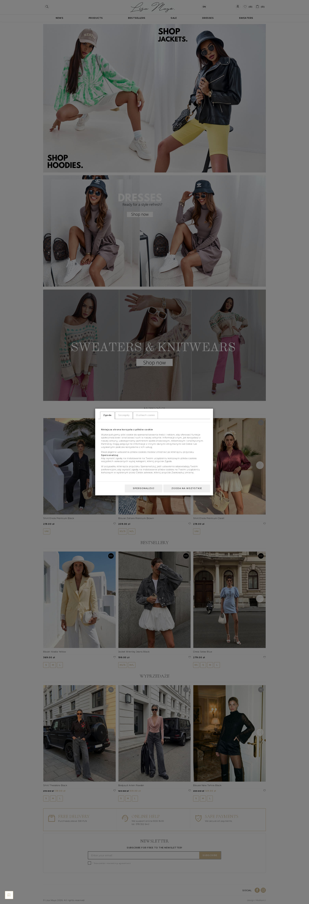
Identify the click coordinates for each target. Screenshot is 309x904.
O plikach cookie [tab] (145, 415)
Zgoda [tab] (107, 415)
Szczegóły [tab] (124, 415)
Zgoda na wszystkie (186, 488)
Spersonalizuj (143, 488)
